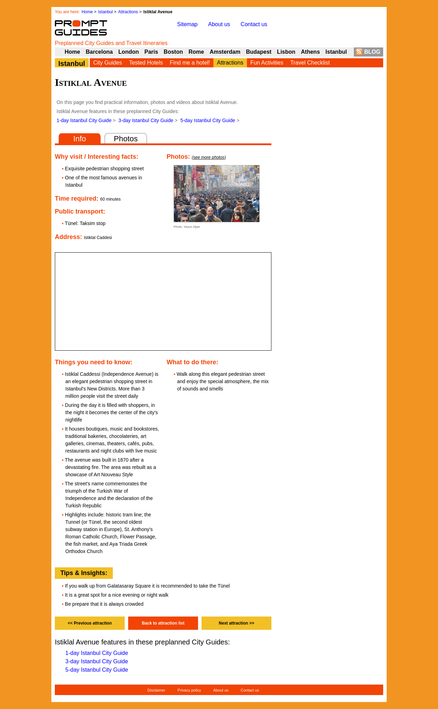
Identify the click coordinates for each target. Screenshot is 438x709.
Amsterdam (225, 52)
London (128, 52)
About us (219, 24)
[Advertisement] (330, 237)
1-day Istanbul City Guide (84, 120)
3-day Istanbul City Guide (145, 120)
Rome (196, 52)
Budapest (258, 52)
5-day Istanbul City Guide (207, 120)
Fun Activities (266, 63)
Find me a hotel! (190, 63)
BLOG (372, 52)
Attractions (128, 11)
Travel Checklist (310, 63)
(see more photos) (209, 157)
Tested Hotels (146, 63)
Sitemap (187, 24)
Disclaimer (156, 690)
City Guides (107, 63)
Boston (173, 52)
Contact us (254, 24)
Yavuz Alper (191, 227)
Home (87, 11)
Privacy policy (189, 690)
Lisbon (286, 52)
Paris (151, 52)
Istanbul (105, 11)
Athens (310, 52)
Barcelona (99, 52)
